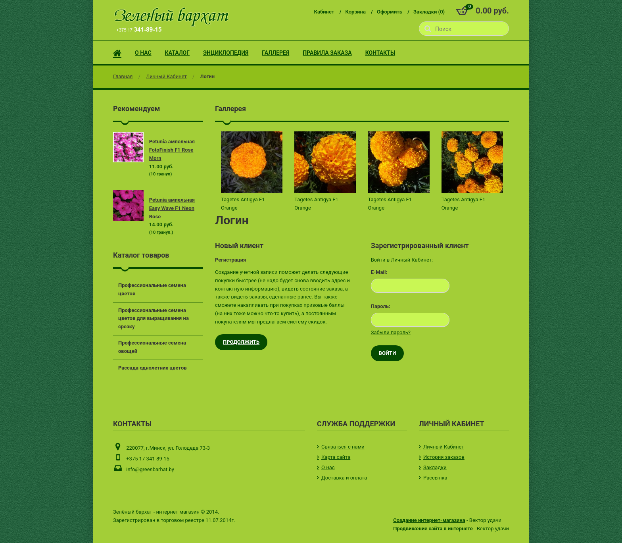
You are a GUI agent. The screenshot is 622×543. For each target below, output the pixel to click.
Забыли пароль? (391, 332)
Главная (122, 76)
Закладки (435, 467)
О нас (328, 467)
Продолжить (241, 342)
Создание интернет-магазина (429, 520)
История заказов (444, 457)
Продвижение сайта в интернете (432, 528)
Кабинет (324, 12)
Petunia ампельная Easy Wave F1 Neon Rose (172, 208)
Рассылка (435, 478)
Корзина (356, 12)
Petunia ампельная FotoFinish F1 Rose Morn (172, 150)
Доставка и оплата (344, 478)
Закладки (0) (429, 12)
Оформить (389, 12)
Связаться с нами (343, 447)
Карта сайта (335, 457)
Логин (207, 76)
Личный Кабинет (166, 76)
